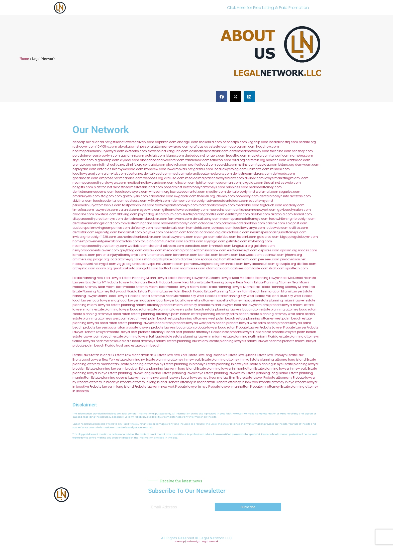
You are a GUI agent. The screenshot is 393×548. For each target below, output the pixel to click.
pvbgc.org (101, 259)
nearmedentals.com (169, 228)
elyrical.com (129, 160)
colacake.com (209, 223)
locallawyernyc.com (249, 228)
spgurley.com (289, 191)
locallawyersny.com (177, 237)
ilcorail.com (302, 214)
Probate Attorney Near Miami (93, 287)
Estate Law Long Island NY (207, 355)
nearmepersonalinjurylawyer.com (98, 151)
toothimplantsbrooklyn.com (176, 205)
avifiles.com (298, 228)
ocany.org (104, 268)
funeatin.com (172, 241)
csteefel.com (219, 146)
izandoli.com (208, 255)
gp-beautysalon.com (294, 209)
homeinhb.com (198, 228)
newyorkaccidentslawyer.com (95, 250)
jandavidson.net (293, 259)
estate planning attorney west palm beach (282, 314)
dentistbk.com (83, 232)
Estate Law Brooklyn (272, 355)
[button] (221, 96)
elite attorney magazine (240, 300)
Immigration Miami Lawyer (281, 291)
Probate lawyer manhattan (228, 386)
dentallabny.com (206, 218)
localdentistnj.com (283, 142)
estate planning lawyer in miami (197, 336)
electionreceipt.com (242, 250)
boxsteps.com (106, 214)
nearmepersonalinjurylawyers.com (99, 182)
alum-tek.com (115, 173)
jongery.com (215, 155)
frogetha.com (236, 155)
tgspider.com (266, 164)
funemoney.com (159, 255)
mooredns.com (221, 209)
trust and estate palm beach (138, 345)
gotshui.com (203, 169)
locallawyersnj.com (87, 173)
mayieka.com (259, 155)
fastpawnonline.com (138, 205)
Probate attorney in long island (143, 382)
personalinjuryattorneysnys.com (121, 255)
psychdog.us (148, 214)
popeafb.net (173, 187)
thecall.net (272, 182)
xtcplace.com (169, 259)
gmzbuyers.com (135, 196)
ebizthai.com (82, 200)
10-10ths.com (106, 146)
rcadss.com (307, 250)
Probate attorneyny (277, 377)
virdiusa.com (174, 178)
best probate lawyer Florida (243, 332)
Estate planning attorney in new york (173, 359)
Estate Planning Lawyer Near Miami (227, 282)
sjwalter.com (216, 191)
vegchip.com (258, 142)
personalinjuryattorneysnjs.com (96, 205)
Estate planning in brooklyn (185, 364)
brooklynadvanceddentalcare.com (220, 200)
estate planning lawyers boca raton (232, 309)
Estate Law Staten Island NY (93, 355)
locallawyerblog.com (230, 169)
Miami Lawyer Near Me (227, 278)
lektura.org (286, 164)
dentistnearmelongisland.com (96, 223)
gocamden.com (85, 178)
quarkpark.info (124, 268)
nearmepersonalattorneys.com (244, 218)
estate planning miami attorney (135, 305)
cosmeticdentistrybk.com (209, 151)
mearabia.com (247, 205)
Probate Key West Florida (197, 296)
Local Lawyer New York (98, 359)
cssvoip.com (291, 182)
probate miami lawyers (215, 305)
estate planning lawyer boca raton (120, 309)
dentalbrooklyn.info (274, 196)
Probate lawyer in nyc (191, 386)
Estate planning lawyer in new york (280, 368)
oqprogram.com (242, 146)
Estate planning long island (267, 373)
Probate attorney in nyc (276, 382)
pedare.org (307, 142)
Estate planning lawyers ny (224, 373)
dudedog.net (195, 155)
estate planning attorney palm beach (220, 314)
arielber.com (260, 214)
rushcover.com (84, 146)
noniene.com (276, 160)
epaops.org (210, 259)
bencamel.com (130, 232)
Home (24, 58)
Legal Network (210, 541)
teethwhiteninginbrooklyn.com (292, 218)
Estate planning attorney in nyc (225, 359)
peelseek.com (269, 259)
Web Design (193, 541)
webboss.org (153, 178)
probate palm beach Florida (94, 345)
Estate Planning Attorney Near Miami (281, 282)
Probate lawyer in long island (112, 386)
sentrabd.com (154, 164)
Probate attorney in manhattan (191, 382)
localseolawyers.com (131, 191)
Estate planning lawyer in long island (167, 368)
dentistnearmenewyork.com (254, 209)
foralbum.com (170, 214)
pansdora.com (196, 246)
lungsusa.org (242, 246)
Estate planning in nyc (266, 364)
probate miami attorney (178, 305)
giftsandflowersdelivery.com (132, 142)
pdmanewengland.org (202, 264)
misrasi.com (280, 169)
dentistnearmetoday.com (249, 151)
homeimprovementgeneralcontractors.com (106, 241)
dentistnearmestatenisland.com (138, 187)
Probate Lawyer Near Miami (179, 282)
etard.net (155, 246)
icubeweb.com (277, 228)
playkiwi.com (153, 232)
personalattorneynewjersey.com (164, 146)
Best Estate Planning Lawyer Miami (226, 287)
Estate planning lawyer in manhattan (225, 368)
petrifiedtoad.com (202, 164)
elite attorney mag (208, 300)
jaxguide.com (252, 182)
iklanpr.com (175, 155)
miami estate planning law (177, 341)
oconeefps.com (235, 142)
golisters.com (264, 246)
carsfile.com (275, 223)
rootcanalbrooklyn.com (217, 205)
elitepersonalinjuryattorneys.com (97, 218)
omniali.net (100, 164)
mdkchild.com (210, 142)
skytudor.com (83, 160)
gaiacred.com (268, 237)
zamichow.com (197, 160)
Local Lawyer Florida (123, 296)
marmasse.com (192, 268)
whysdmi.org (159, 191)
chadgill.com (187, 142)
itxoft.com (276, 268)
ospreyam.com (84, 169)
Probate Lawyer (247, 327)
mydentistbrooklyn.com (179, 223)
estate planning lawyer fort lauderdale (142, 336)
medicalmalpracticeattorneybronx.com (201, 173)
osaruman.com (228, 182)
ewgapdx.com (185, 196)
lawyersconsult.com (259, 264)
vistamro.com (172, 264)
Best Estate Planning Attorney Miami (280, 287)
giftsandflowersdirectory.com (185, 209)
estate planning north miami (245, 336)
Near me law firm (222, 377)
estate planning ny (130, 359)
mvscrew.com (155, 169)
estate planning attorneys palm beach (160, 314)
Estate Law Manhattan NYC (135, 355)
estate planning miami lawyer (282, 300)
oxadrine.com (83, 214)
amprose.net (109, 178)
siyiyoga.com (214, 241)
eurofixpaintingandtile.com (203, 214)
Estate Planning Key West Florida (240, 296)
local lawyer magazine (137, 300)
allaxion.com (185, 182)
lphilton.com (206, 182)
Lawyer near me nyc (143, 377)
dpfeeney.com (142, 228)
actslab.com (155, 155)
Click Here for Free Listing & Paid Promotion (268, 8)
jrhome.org (293, 255)
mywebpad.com (130, 169)
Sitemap (180, 541)
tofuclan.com (151, 241)
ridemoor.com (182, 200)
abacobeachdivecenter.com (162, 160)
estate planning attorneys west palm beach (106, 318)
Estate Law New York (172, 355)
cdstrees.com (241, 268)
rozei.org (238, 160)
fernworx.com (220, 160)
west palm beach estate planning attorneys (174, 318)
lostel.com (260, 268)
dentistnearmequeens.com (93, 191)
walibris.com (138, 246)
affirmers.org (82, 259)
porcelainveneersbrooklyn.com (96, 155)
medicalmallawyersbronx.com (150, 182)
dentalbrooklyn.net (241, 191)
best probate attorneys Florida (199, 332)
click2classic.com (235, 232)
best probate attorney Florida (153, 332)
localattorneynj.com (125, 259)
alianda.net (100, 142)
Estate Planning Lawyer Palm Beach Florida (171, 291)
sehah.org (150, 259)
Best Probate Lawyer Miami (179, 287)
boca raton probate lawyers (176, 323)
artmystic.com (83, 268)
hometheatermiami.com (238, 259)
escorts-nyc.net (261, 200)
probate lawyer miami (286, 305)
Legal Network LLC (216, 538)
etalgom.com (111, 196)
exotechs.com (136, 151)
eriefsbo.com (226, 237)
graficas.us (199, 146)
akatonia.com (282, 214)
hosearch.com (175, 232)
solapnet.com (296, 223)
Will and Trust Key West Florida (289, 296)
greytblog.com (131, 250)
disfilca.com (306, 264)
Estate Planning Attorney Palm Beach (232, 291)
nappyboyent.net (85, 264)
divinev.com (254, 178)
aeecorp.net (81, 142)
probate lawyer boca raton (214, 327)
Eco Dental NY (95, 282)
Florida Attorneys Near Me (158, 296)
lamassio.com (83, 255)
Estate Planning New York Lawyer (96, 278)
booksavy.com (247, 196)
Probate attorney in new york (237, 382)
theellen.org (206, 196)
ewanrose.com (231, 264)
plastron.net (103, 187)
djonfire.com (190, 259)
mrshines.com (237, 187)
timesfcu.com (83, 209)
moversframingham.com (140, 223)
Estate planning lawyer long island (134, 373)
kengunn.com (177, 151)
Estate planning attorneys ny (141, 364)
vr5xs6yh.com (159, 200)
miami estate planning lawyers (222, 341)
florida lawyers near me (90, 341)
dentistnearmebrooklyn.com (145, 218)
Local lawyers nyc (195, 377)
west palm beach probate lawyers (276, 323)
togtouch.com (271, 205)
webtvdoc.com (298, 160)
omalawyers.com (86, 196)
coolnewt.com (273, 255)
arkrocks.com (173, 246)
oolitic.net (117, 164)
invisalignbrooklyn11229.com (94, 237)
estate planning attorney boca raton (288, 309)
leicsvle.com (228, 255)
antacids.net (107, 169)
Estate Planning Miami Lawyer (144, 278)
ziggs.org (124, 264)
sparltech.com (296, 268)
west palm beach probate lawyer (224, 323)
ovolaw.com (152, 250)
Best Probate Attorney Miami (137, 287)
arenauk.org (81, 164)
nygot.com (107, 264)
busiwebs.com (250, 255)
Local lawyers (170, 377)
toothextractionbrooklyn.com (139, 237)
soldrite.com (193, 241)
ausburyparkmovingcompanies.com (101, 228)
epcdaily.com (294, 205)
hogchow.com (267, 146)
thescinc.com (280, 151)
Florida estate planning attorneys (293, 336)
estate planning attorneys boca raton (101, 314)
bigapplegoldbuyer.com (299, 237)
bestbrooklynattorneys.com (204, 187)
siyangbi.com (205, 237)
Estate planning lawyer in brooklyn (112, 368)
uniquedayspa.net (146, 264)
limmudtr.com (220, 246)
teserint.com (246, 237)
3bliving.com (127, 214)
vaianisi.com (129, 209)
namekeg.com (301, 155)
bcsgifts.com (82, 187)
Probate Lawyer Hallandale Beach (132, 282)
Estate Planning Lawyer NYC (189, 278)
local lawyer (81, 300)
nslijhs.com (247, 164)
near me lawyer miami (251, 305)
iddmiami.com (218, 268)
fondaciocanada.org (204, 232)
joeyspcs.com (222, 228)
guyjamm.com (132, 155)
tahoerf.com (279, 155)
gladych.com (176, 164)
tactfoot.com (169, 268)
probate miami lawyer (299, 341)
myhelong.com (260, 241)
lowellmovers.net (179, 169)
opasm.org (288, 250)
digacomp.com (106, 160)
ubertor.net (135, 173)
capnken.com (165, 142)
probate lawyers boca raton (172, 327)
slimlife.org (134, 164)
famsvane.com (180, 218)
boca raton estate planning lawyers (127, 323)
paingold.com (147, 268)
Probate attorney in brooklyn (98, 382)
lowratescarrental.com (187, 191)
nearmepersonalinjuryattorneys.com (278, 232)
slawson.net (157, 151)
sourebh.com (227, 164)
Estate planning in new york (227, 364)
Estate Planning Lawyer (262, 278)
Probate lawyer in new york (154, 386)
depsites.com (268, 250)
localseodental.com (109, 200)
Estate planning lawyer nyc (182, 373)
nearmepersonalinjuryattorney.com (99, 246)
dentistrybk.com (237, 214)
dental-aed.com (157, 173)
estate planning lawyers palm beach (175, 309)
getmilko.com (236, 241)
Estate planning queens (109, 377)
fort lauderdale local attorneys (132, 341)
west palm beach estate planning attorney (241, 318)
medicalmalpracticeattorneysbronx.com (194, 250)
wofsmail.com (267, 191)
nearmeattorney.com (265, 187)
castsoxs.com (136, 200)
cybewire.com (150, 209)
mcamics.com (131, 178)
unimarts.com (258, 169)
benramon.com (185, 255)
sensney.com (302, 151)
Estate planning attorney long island (278, 359)
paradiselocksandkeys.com (243, 223)
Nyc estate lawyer (249, 377)
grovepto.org (286, 264)
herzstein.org (255, 160)
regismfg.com (106, 232)
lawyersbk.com (106, 209)
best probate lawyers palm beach (290, 332)
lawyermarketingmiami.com (286, 178)
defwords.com (283, 173)
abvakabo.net (128, 146)
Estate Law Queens (242, 355)
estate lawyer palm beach (92, 336)
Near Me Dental (291, 278)
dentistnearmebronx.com (252, 173)
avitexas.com (300, 196)
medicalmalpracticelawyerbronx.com (214, 178)
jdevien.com (225, 196)
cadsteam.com (161, 196)
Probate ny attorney (265, 386)
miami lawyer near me (264, 341)
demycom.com (307, 164)
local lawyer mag (105, 300)
